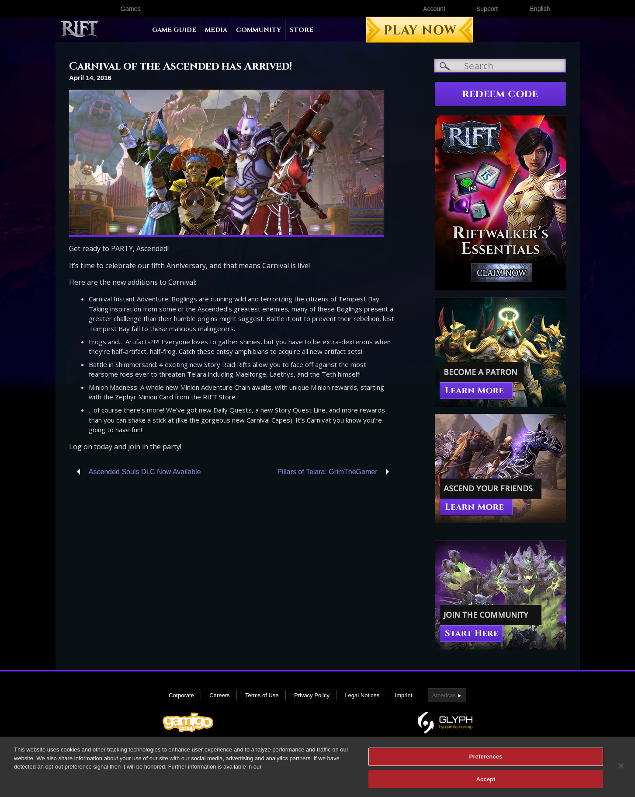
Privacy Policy (312, 695)
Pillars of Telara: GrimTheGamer (327, 471)
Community (258, 30)
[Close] (621, 769)
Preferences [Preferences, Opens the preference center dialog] (486, 759)
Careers (219, 695)
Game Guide (174, 30)
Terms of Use (262, 695)
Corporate (181, 695)
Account (434, 8)
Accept (485, 782)
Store (301, 30)
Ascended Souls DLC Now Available (145, 471)
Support (487, 8)
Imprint (404, 695)
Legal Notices (362, 695)
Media (216, 30)
